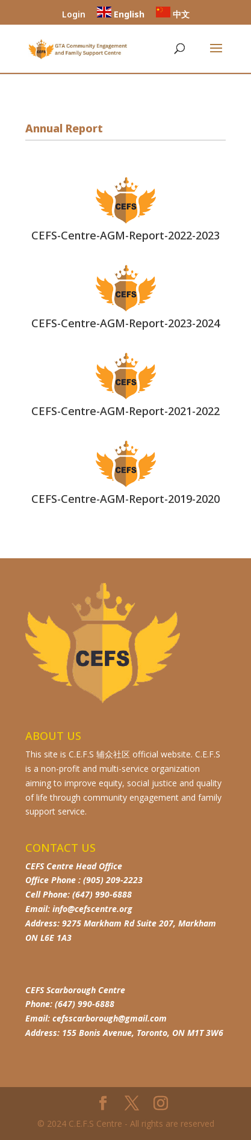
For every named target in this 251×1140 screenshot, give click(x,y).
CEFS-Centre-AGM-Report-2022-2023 (125, 235)
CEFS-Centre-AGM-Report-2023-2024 (125, 323)
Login (73, 15)
